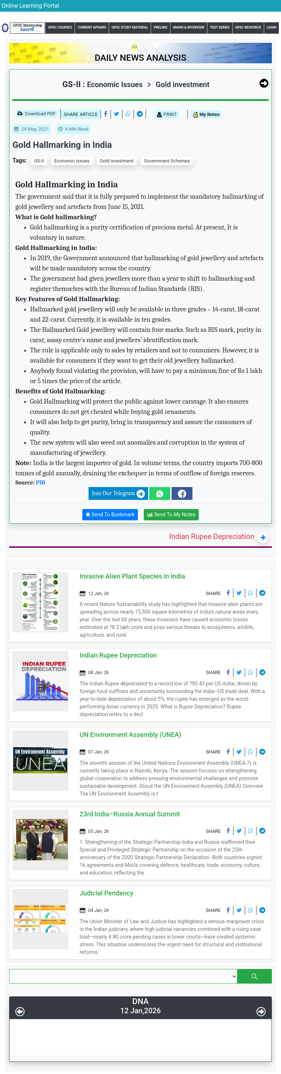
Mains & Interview (189, 27)
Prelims (161, 27)
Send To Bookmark (110, 515)
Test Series (219, 27)
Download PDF (36, 114)
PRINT (167, 114)
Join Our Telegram (118, 494)
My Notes (206, 115)
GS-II (39, 161)
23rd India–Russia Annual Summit (130, 814)
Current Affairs (92, 27)
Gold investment (178, 84)
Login (271, 27)
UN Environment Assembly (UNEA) (130, 734)
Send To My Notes (171, 515)
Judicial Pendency (107, 893)
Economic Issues (72, 161)
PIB (40, 482)
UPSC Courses (60, 27)
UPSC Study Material (130, 27)
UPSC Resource (248, 27)
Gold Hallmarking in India (62, 145)
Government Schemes (167, 161)
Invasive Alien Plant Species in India (133, 576)
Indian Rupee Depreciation (212, 536)
